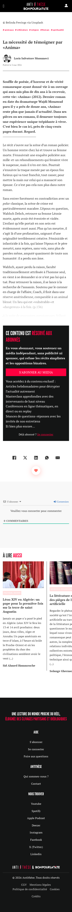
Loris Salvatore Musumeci (31, 58)
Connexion (61, 501)
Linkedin (36, 854)
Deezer (36, 825)
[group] (25, 616)
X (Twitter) (36, 847)
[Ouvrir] (3, 6)
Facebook (36, 840)
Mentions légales (40, 885)
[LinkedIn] (36, 457)
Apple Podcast (36, 818)
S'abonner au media (36, 372)
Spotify (36, 811)
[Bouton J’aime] (36, 470)
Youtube (36, 804)
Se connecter (45, 434)
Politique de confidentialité (30, 889)
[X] (25, 457)
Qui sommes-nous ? (36, 776)
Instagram (36, 832)
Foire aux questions (36, 756)
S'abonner (36, 742)
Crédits (36, 896)
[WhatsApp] (46, 457)
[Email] (57, 457)
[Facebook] (14, 457)
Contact (36, 784)
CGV (24, 885)
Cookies (55, 889)
